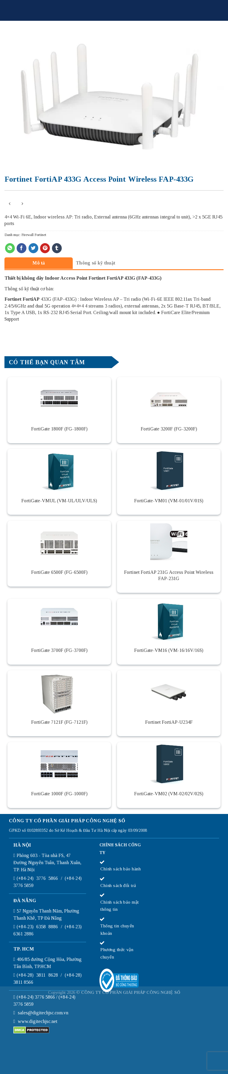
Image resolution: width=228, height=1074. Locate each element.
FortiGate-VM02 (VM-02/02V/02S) (168, 793)
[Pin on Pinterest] (45, 248)
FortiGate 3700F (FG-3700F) (59, 650)
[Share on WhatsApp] (10, 248)
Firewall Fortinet (33, 235)
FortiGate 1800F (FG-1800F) (59, 428)
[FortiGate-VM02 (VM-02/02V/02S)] (168, 764)
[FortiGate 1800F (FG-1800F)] (59, 399)
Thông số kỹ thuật (95, 262)
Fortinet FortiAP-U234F (169, 722)
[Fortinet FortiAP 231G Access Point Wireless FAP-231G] (168, 543)
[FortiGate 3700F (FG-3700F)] (59, 621)
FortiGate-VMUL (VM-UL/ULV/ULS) (59, 500)
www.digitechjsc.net (37, 1021)
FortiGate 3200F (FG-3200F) (169, 428)
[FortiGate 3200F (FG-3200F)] (168, 399)
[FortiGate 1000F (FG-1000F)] (59, 764)
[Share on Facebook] (21, 248)
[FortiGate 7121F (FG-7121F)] (59, 692)
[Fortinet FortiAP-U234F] (168, 692)
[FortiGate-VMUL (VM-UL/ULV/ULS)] (59, 471)
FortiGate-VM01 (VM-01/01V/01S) (168, 500)
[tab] (38, 262)
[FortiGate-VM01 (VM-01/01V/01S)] (168, 471)
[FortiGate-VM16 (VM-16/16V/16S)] (168, 621)
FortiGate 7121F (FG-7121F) (59, 722)
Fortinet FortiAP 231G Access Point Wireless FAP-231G (168, 575)
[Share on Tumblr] (57, 248)
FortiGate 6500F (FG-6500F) (59, 572)
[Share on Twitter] (33, 248)
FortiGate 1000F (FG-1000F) (59, 793)
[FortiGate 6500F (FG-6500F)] (59, 543)
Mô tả (38, 262)
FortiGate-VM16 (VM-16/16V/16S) (168, 650)
